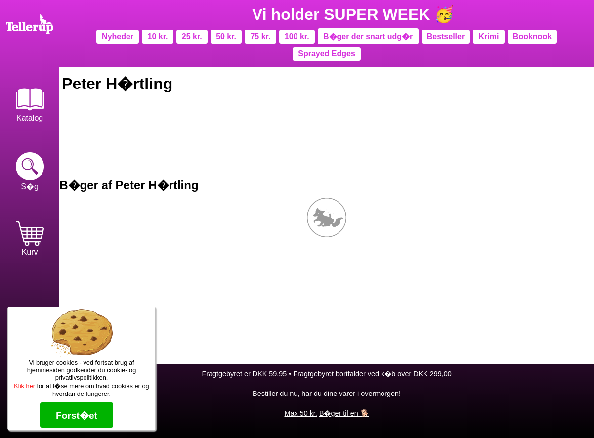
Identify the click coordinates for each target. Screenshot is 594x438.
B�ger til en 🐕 (344, 413)
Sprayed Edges (326, 53)
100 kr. (297, 36)
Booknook (532, 36)
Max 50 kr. (300, 413)
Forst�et (76, 415)
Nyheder (117, 36)
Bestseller (446, 36)
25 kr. (192, 36)
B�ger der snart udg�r (368, 36)
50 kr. (226, 36)
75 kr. (260, 36)
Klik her (24, 386)
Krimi (489, 36)
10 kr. (158, 36)
